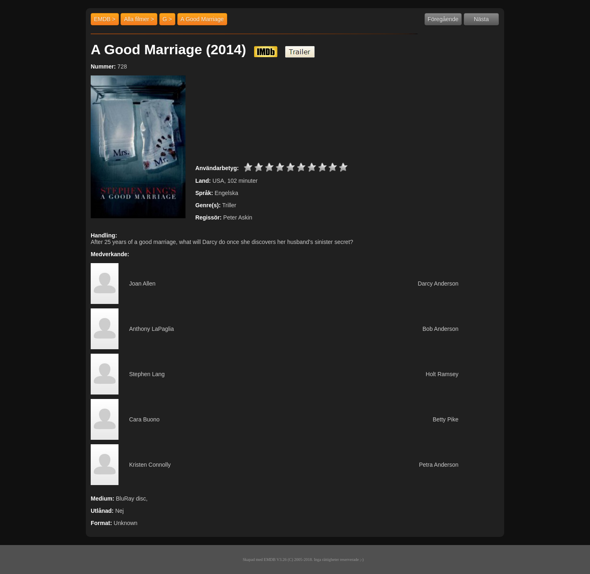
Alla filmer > (139, 19)
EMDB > (105, 19)
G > (167, 19)
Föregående (443, 19)
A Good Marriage (202, 19)
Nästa (481, 19)
